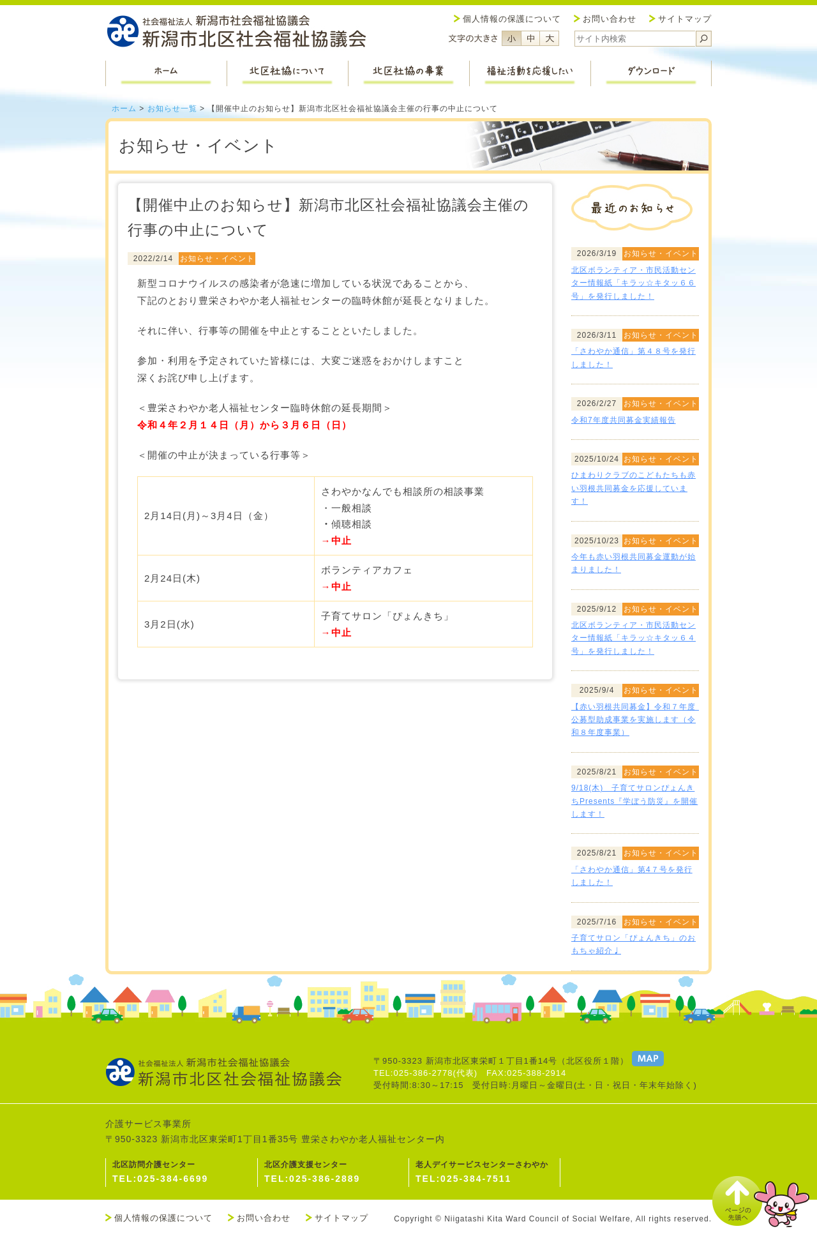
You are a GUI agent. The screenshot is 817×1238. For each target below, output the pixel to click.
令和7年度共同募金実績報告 (623, 420)
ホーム (124, 108)
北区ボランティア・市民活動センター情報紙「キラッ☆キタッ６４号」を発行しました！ (633, 638)
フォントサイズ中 (530, 38)
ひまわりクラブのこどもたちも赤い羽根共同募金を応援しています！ (633, 488)
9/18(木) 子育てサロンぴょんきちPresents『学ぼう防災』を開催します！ (634, 801)
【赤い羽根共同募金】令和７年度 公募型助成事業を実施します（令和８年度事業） (637, 719)
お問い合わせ (609, 19)
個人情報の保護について (512, 19)
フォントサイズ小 (511, 38)
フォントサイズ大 (549, 38)
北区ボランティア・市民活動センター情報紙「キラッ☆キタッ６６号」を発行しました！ (633, 283)
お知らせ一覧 (172, 108)
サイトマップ (685, 19)
